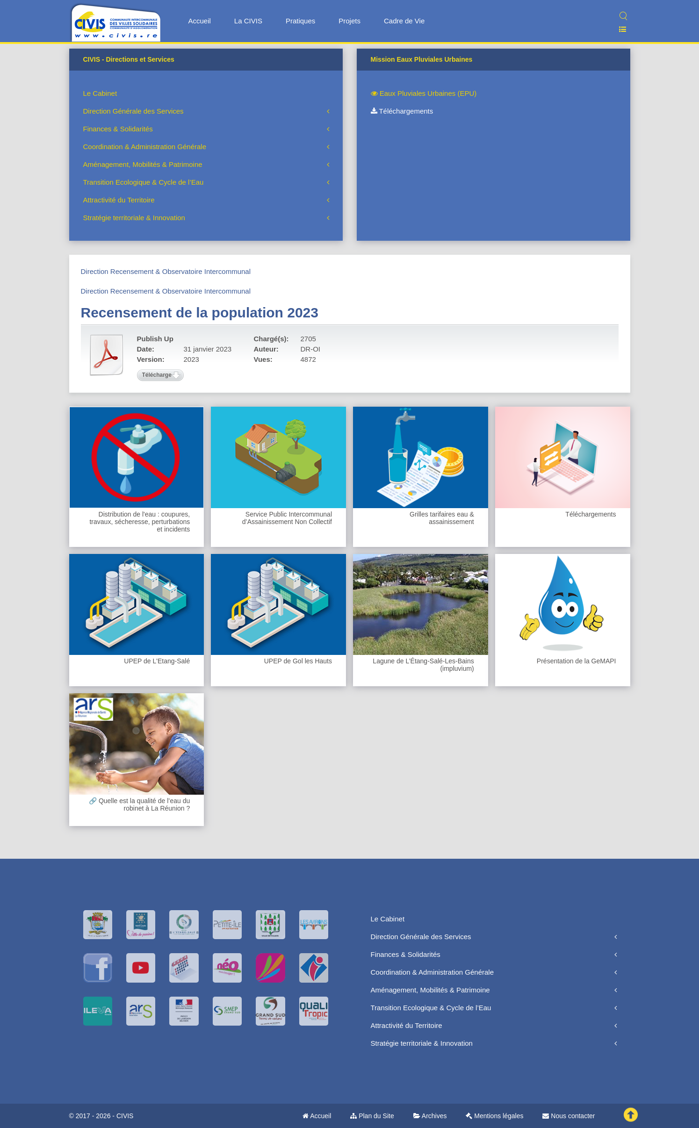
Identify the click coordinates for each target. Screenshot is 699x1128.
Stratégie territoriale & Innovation (134, 218)
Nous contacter (568, 1116)
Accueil (199, 21)
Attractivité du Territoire (119, 200)
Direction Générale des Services (133, 111)
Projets (349, 21)
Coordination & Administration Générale (144, 147)
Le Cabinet (100, 93)
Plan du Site (372, 1116)
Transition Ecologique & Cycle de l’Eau (143, 182)
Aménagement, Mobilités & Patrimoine (142, 164)
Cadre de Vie (404, 21)
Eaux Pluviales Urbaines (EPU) (424, 93)
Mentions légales (494, 1116)
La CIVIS (248, 21)
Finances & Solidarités (118, 129)
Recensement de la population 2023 (200, 312)
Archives (430, 1116)
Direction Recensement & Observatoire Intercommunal (166, 271)
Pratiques (300, 21)
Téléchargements (402, 111)
